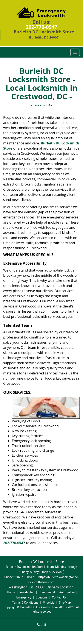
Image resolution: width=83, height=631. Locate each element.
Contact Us (59, 597)
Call (41, 624)
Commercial (46, 592)
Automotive (67, 592)
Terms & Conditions (25, 602)
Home (11, 592)
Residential (26, 592)
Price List (49, 602)
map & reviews (52, 572)
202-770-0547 (41, 27)
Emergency (23, 597)
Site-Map (65, 602)
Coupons (41, 597)
